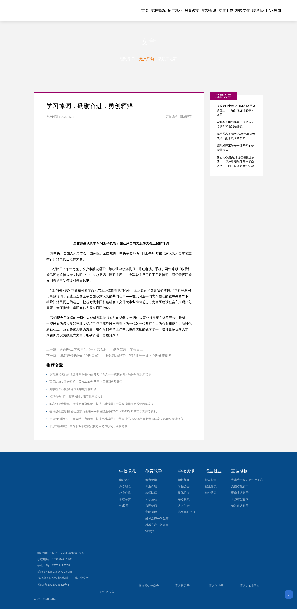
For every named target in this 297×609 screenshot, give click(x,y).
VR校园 (275, 10)
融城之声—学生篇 (157, 518)
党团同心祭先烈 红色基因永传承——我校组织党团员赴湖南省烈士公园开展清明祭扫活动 (236, 162)
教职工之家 (167, 58)
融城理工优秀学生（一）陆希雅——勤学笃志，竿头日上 (101, 349)
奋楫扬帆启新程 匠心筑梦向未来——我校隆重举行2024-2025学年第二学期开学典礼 (103, 411)
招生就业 (175, 10)
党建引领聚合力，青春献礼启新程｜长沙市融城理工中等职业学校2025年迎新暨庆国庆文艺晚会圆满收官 (116, 419)
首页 (145, 10)
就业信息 (211, 493)
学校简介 (125, 480)
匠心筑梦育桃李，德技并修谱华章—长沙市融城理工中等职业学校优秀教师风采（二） (104, 404)
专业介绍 (151, 486)
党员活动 (146, 58)
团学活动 (151, 499)
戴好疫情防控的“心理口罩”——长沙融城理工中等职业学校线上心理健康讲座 (116, 356)
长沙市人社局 (240, 506)
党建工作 (225, 10)
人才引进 (184, 506)
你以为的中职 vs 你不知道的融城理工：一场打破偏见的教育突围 (236, 110)
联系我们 (259, 10)
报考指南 (211, 480)
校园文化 (242, 10)
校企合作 (125, 493)
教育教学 (192, 10)
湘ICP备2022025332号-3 (53, 585)
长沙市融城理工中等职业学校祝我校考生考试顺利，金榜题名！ (90, 426)
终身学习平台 (186, 512)
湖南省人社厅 (240, 493)
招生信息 (211, 486)
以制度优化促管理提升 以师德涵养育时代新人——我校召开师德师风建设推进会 (100, 374)
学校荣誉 (125, 499)
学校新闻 (184, 480)
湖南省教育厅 (240, 486)
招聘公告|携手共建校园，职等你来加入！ (76, 397)
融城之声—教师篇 (157, 525)
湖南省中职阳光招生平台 (247, 480)
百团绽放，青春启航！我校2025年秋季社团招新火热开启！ (87, 382)
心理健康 (151, 506)
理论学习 (127, 58)
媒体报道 (184, 493)
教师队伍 (151, 493)
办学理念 (125, 486)
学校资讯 (209, 10)
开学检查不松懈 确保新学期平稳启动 (73, 389)
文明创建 (151, 512)
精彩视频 (184, 499)
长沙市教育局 (240, 499)
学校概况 (158, 10)
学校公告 (184, 486)
